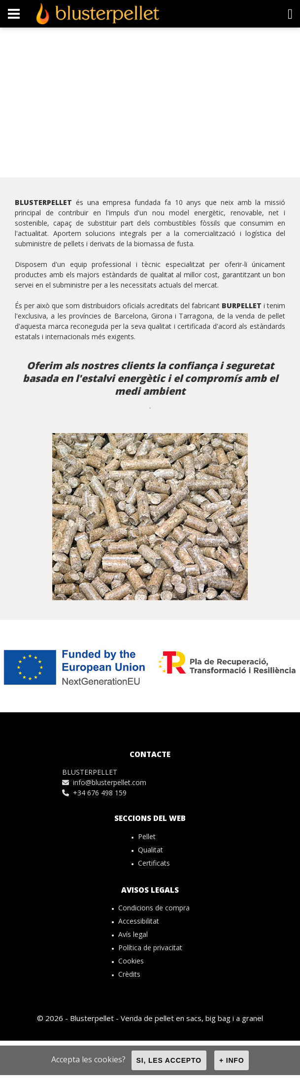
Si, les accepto (168, 1060)
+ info (231, 1060)
